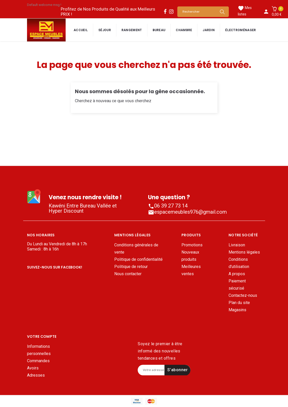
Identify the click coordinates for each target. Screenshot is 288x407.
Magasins (237, 309)
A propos (237, 273)
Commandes (38, 346)
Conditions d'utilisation (239, 263)
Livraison (237, 245)
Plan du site (239, 302)
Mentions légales (244, 252)
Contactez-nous (243, 295)
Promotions (192, 245)
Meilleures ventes (191, 270)
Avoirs (33, 354)
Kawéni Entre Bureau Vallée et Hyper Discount (83, 208)
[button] (277, 11)
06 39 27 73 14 (168, 206)
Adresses (36, 361)
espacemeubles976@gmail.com (187, 212)
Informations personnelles (39, 336)
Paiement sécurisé (237, 285)
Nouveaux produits (190, 256)
